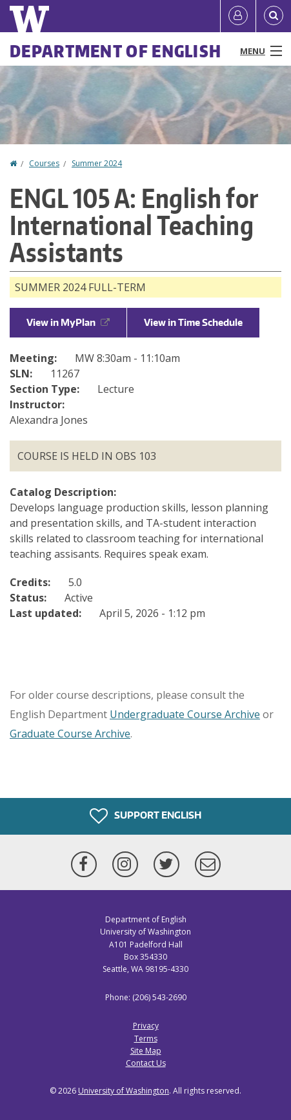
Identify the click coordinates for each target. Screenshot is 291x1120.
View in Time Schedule (193, 322)
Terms (145, 1038)
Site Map (145, 1050)
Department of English (115, 51)
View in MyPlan (68, 322)
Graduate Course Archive (70, 733)
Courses (44, 163)
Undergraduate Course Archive (185, 714)
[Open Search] (273, 16)
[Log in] (238, 16)
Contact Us (146, 1063)
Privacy (146, 1025)
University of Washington (123, 1090)
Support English (145, 816)
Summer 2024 (97, 163)
